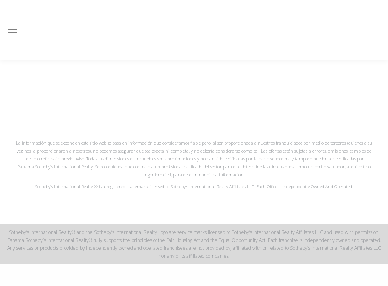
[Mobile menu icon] (12, 30)
